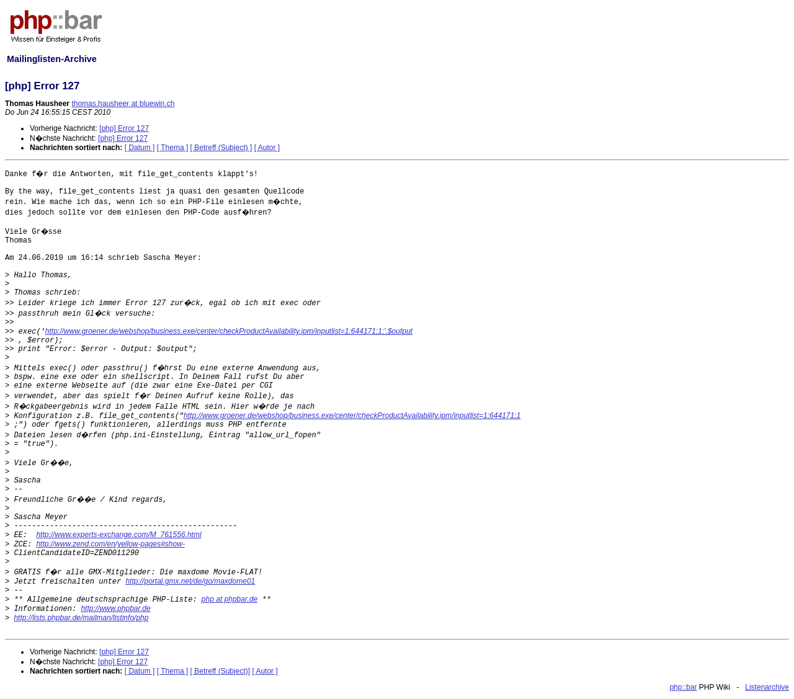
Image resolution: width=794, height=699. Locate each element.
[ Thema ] (172, 147)
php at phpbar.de (229, 599)
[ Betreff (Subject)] (220, 671)
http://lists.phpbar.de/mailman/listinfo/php (81, 617)
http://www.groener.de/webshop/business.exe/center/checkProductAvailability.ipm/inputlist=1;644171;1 (352, 415)
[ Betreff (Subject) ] (221, 147)
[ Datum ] (140, 147)
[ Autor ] (267, 147)
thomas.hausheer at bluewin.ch (122, 103)
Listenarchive (767, 687)
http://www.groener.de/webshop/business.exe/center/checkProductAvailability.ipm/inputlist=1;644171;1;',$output (229, 331)
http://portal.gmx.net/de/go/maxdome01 (190, 581)
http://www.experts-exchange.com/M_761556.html (118, 534)
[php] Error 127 (124, 128)
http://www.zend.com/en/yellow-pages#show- (110, 544)
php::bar (683, 687)
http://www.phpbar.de (115, 608)
